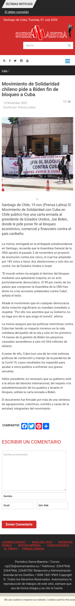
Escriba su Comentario (34, 471)
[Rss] (4, 60)
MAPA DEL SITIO (42, 542)
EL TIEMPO (10, 548)
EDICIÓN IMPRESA (29, 545)
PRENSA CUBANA (33, 548)
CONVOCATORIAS (58, 545)
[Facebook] (10, 60)
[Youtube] (27, 60)
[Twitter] (15, 60)
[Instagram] (21, 60)
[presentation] (32, 521)
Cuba (4, 70)
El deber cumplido (17, 12)
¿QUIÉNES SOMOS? (14, 542)
